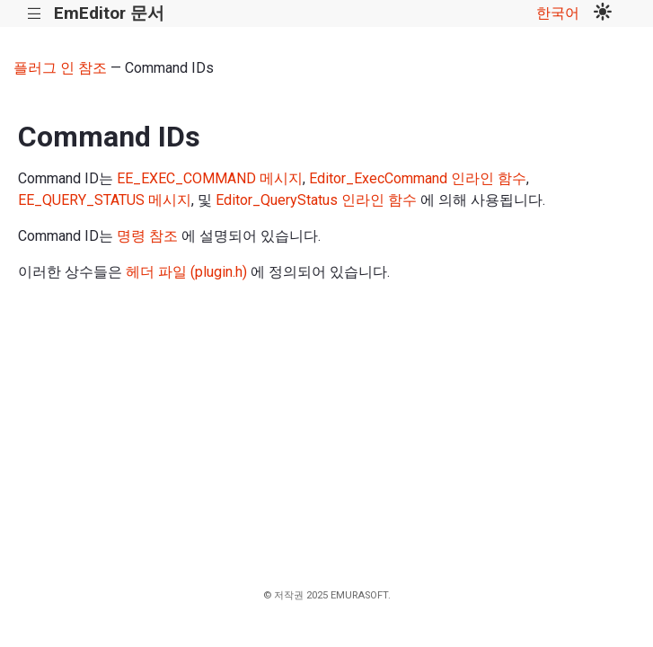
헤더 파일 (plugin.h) (186, 271)
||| (34, 14)
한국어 (557, 13)
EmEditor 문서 (109, 13)
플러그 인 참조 (60, 67)
